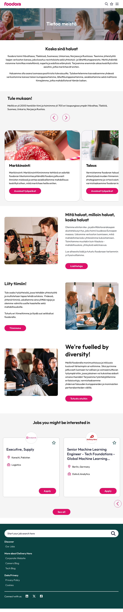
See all (61, 515)
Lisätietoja (76, 267)
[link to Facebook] (41, 600)
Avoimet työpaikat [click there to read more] (25, 190)
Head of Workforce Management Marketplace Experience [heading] (27, 457)
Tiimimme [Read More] (15, 330)
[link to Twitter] (34, 600)
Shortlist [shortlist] (54, 446)
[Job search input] (61, 537)
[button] (106, 4)
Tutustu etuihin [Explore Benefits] (78, 402)
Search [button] (113, 537)
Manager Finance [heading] (81, 452)
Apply (47, 494)
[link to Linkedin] (27, 600)
